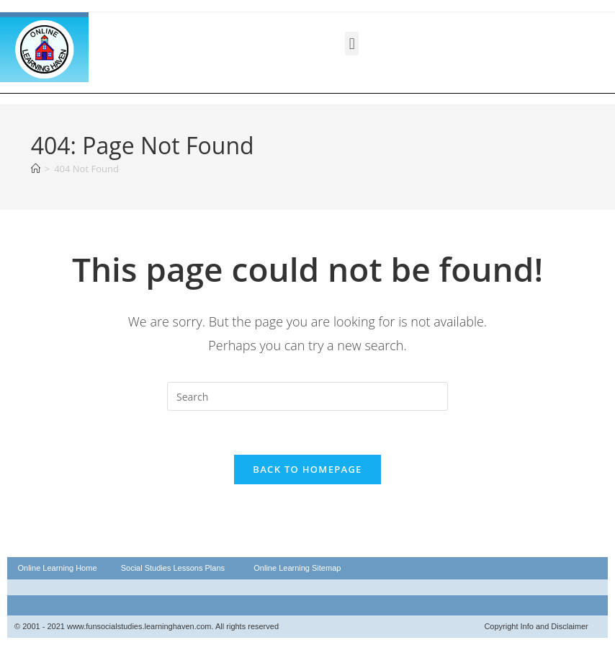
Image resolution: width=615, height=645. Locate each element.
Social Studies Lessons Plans (173, 568)
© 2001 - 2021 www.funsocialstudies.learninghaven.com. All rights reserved (146, 626)
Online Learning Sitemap (297, 568)
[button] (352, 43)
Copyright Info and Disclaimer (536, 626)
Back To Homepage (307, 469)
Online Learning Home (56, 568)
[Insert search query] (307, 396)
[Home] (35, 168)
